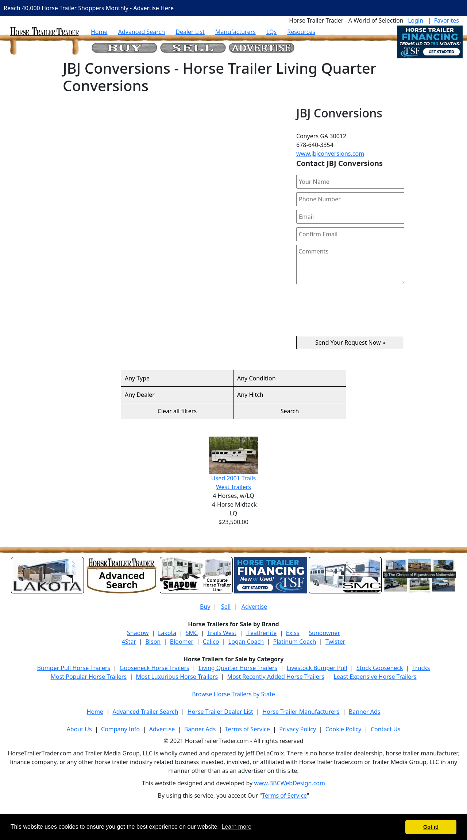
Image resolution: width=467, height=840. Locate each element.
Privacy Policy (297, 729)
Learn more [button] (236, 827)
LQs (271, 32)
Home (99, 32)
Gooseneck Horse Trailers (154, 668)
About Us (79, 729)
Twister (335, 642)
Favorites (446, 20)
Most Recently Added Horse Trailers (275, 677)
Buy (205, 607)
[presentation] (350, 313)
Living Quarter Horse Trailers (237, 668)
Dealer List (190, 32)
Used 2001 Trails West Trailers (233, 464)
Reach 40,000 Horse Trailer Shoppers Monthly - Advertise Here (89, 8)
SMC (192, 633)
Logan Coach (246, 642)
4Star (129, 642)
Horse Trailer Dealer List (220, 712)
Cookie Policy (343, 729)
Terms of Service (247, 729)
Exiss (293, 633)
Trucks (421, 668)
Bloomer (181, 642)
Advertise (254, 607)
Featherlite (261, 633)
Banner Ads (365, 712)
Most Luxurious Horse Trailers (177, 677)
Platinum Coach (294, 642)
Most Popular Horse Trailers (88, 677)
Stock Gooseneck (379, 668)
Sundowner (324, 633)
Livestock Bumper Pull (317, 668)
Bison (153, 642)
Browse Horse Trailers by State (233, 694)
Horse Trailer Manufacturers (300, 712)
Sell (226, 607)
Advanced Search (141, 32)
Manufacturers (235, 32)
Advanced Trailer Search (145, 712)
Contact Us (385, 729)
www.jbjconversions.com (330, 154)
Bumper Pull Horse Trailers (74, 668)
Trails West (221, 633)
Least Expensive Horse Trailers (374, 677)
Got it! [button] (431, 827)
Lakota (167, 633)
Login (415, 20)
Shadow (137, 633)
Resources (301, 32)
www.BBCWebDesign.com (289, 783)
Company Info (120, 729)
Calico (211, 642)
